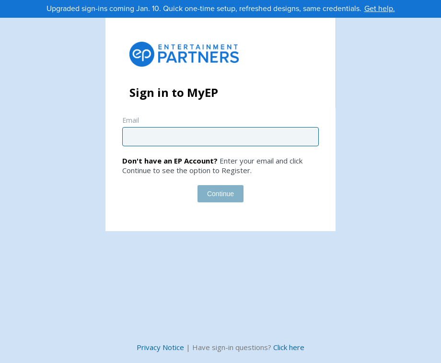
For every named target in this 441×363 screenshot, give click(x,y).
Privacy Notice (160, 347)
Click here (288, 347)
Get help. (379, 8)
